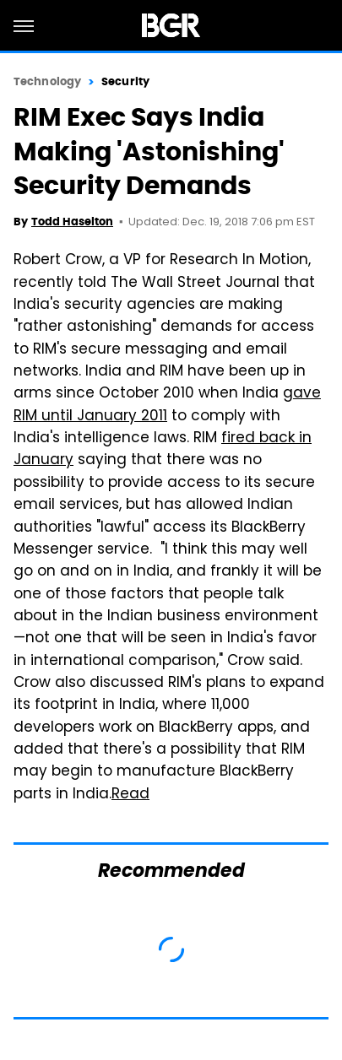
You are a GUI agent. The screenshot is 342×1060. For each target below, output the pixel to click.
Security (125, 81)
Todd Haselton (72, 221)
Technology (47, 81)
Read (130, 795)
